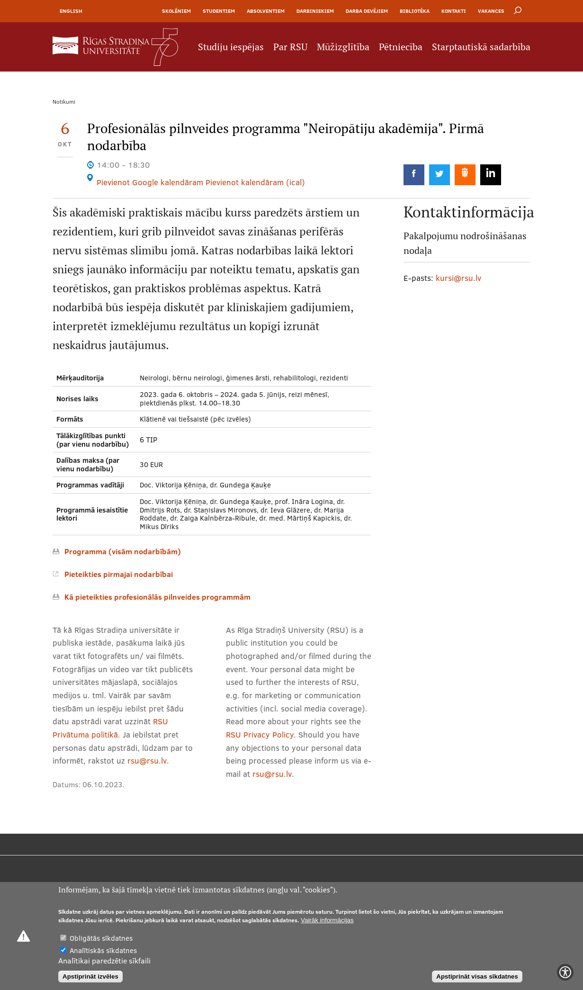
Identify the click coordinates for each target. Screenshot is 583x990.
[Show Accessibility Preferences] (565, 972)
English (71, 11)
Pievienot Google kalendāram (150, 182)
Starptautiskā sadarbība (481, 47)
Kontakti (453, 11)
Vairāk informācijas (327, 920)
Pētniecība (400, 47)
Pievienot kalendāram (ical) (255, 182)
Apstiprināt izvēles (90, 976)
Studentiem (219, 11)
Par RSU (290, 47)
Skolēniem (176, 11)
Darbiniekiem (315, 11)
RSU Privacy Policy (260, 734)
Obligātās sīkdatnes (101, 938)
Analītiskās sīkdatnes (103, 950)
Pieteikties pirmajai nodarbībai (118, 574)
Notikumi (64, 102)
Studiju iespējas (231, 47)
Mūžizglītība (343, 47)
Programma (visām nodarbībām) (122, 551)
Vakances (491, 11)
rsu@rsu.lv (147, 760)
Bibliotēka (415, 11)
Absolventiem (266, 11)
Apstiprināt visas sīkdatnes (477, 976)
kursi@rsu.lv (458, 277)
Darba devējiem (367, 11)
